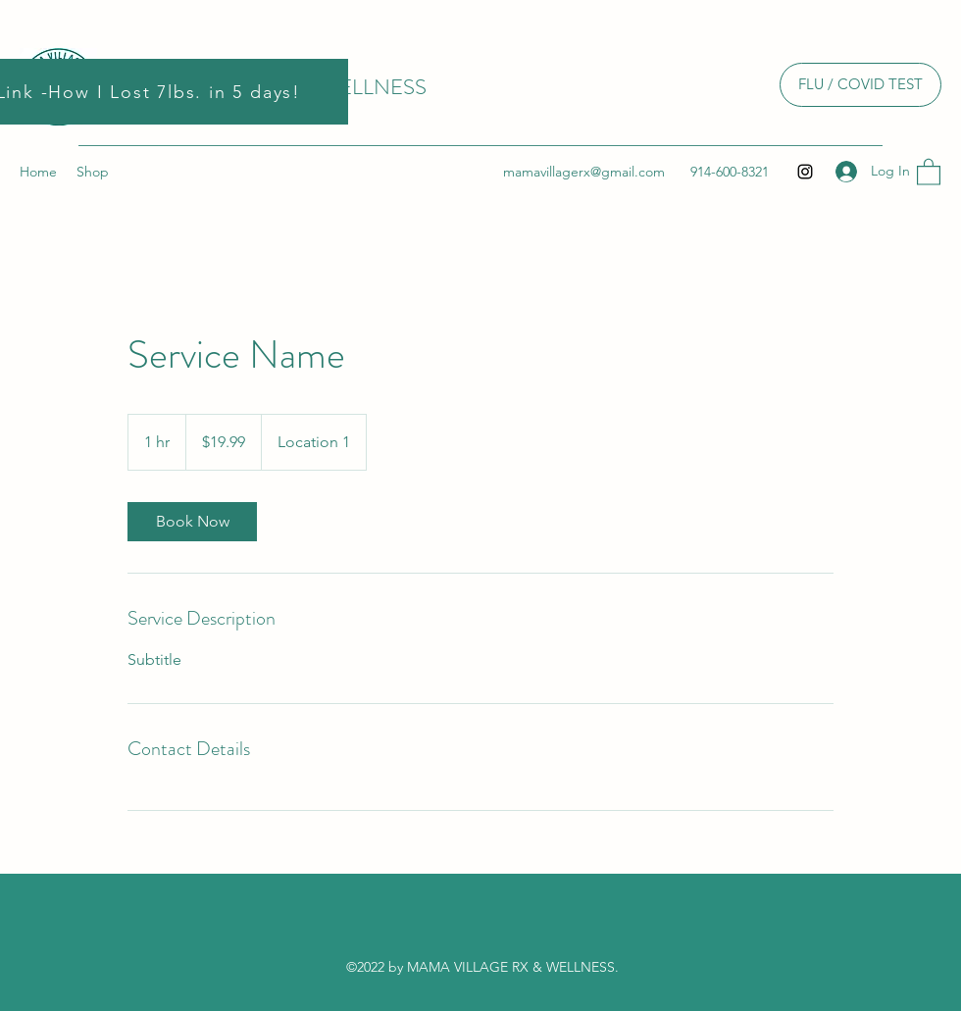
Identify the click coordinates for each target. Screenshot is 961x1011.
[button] (928, 171)
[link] (192, 521)
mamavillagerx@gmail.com (584, 171)
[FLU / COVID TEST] (860, 85)
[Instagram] (805, 171)
